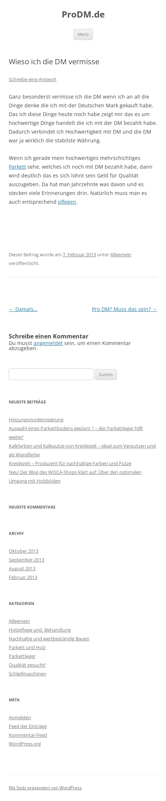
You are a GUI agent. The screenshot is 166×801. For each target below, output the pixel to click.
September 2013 (26, 559)
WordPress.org (25, 743)
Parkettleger (22, 656)
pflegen (67, 201)
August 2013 (22, 568)
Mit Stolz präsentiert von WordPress (45, 788)
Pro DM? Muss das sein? (124, 309)
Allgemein (120, 254)
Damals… (23, 309)
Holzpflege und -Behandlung (40, 629)
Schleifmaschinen (27, 673)
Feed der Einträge (28, 726)
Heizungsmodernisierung (36, 419)
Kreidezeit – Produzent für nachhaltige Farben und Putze (70, 463)
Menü (83, 34)
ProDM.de (83, 14)
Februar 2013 (23, 577)
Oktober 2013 (23, 551)
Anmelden (20, 717)
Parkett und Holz (27, 647)
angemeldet (48, 343)
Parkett (17, 166)
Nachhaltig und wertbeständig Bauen (49, 638)
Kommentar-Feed (28, 735)
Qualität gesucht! (27, 665)
